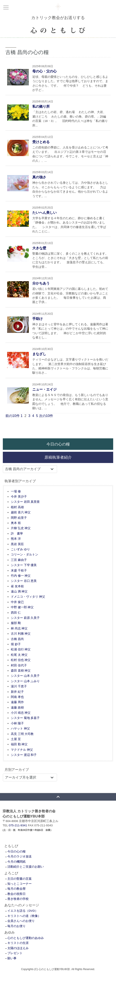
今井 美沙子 (19, 496)
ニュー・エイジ (44, 389)
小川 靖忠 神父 (21, 712)
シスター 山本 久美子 (25, 675)
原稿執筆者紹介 (58, 457)
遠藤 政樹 (17, 707)
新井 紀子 (17, 691)
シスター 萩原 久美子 (25, 617)
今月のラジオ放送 (19, 856)
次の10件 (46, 416)
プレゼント (15, 953)
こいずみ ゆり (20, 549)
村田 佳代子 (19, 665)
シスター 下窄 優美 (24, 565)
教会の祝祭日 (16, 894)
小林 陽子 (17, 723)
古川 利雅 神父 (21, 633)
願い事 (11, 958)
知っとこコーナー (19, 883)
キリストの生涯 (18, 943)
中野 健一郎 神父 (22, 607)
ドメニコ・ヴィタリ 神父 (28, 596)
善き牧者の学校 (18, 898)
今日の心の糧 (58, 444)
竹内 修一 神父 (21, 575)
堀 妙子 (16, 644)
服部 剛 (16, 623)
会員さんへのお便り (21, 921)
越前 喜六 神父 (21, 512)
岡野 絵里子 (19, 517)
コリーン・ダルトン (24, 554)
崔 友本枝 (17, 586)
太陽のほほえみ (18, 948)
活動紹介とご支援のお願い (25, 866)
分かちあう (41, 283)
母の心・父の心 (44, 71)
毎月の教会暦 (16, 888)
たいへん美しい (44, 212)
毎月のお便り (16, 926)
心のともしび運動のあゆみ (25, 938)
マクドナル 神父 (22, 749)
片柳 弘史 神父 (21, 528)
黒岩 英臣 (17, 544)
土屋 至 (16, 739)
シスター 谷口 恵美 (24, 581)
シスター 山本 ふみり (25, 681)
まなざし (39, 354)
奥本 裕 (16, 523)
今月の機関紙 (16, 861)
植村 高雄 (17, 507)
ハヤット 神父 (20, 728)
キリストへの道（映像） (24, 916)
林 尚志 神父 (19, 628)
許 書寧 (17, 533)
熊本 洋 (16, 538)
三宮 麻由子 (19, 560)
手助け (37, 319)
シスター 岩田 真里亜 (25, 501)
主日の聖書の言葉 (19, 878)
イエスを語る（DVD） (22, 910)
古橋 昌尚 (17, 639)
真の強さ (39, 177)
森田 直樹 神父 (21, 670)
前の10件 (12, 416)
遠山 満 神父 (19, 591)
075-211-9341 (18, 825)
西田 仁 (16, 612)
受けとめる (41, 142)
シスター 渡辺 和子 (24, 755)
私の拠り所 (41, 106)
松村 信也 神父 (21, 660)
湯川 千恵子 (19, 686)
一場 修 (16, 491)
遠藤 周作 (17, 702)
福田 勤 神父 (19, 744)
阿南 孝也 (17, 697)
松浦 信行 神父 (21, 649)
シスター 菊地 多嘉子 (25, 718)
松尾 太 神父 (19, 654)
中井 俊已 (17, 602)
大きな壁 (39, 248)
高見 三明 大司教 (22, 734)
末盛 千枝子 (19, 570)
